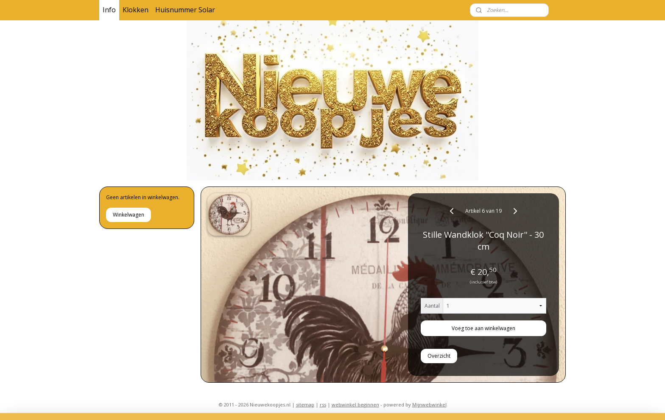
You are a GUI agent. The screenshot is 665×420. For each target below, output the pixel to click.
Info (109, 9)
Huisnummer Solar (185, 9)
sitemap (305, 404)
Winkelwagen (128, 214)
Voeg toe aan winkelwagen (483, 328)
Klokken (135, 9)
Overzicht (439, 355)
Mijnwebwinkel (429, 404)
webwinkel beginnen (355, 404)
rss (323, 404)
